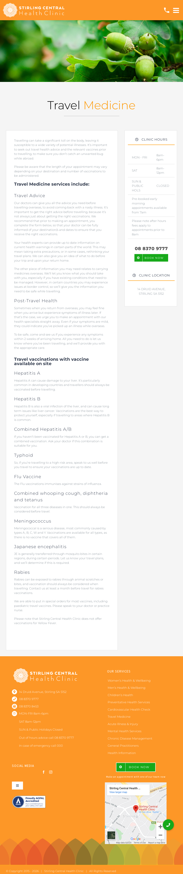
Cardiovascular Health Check (129, 709)
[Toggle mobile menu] (176, 10)
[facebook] (43, 772)
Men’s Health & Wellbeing (126, 688)
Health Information (122, 753)
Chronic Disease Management (130, 738)
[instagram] (50, 772)
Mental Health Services (124, 731)
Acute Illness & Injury (123, 724)
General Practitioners (123, 745)
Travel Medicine (119, 717)
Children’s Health (120, 695)
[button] (168, 824)
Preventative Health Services (129, 702)
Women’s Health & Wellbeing (129, 680)
